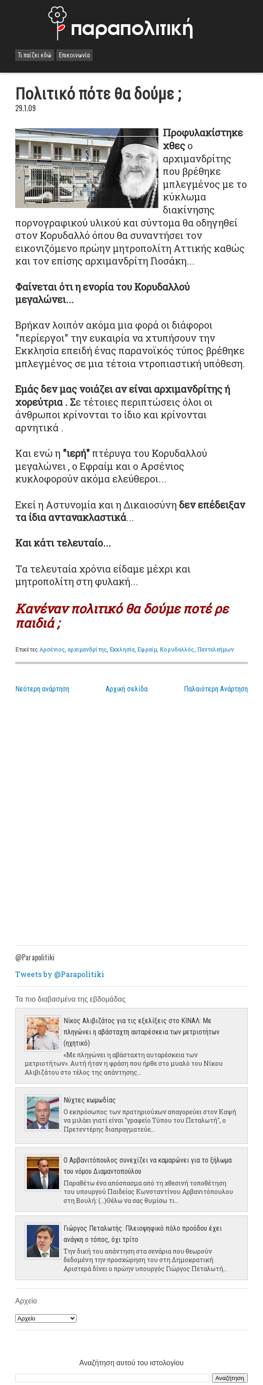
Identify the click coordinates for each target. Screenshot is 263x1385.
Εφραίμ (147, 649)
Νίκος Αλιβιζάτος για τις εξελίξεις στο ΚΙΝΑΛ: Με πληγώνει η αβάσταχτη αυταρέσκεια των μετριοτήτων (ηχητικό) (142, 1031)
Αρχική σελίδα (127, 689)
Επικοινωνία (74, 55)
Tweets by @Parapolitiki (59, 974)
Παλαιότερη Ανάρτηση (216, 689)
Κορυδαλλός (177, 649)
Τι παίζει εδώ (34, 55)
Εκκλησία (122, 649)
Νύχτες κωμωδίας (90, 1100)
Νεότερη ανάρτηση (42, 689)
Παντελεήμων (215, 649)
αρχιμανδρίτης (87, 649)
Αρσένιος (52, 649)
